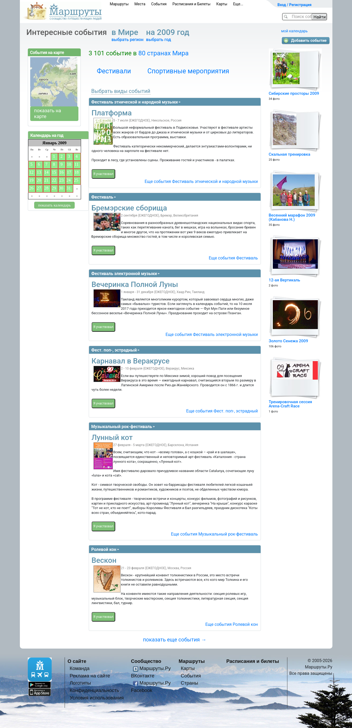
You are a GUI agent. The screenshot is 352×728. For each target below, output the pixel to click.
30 (61, 188)
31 (68, 188)
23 (61, 180)
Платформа (112, 113)
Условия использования (97, 697)
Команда (80, 668)
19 (31, 180)
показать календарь (54, 205)
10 (69, 164)
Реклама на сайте (90, 675)
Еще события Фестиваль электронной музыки (212, 334)
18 (76, 172)
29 (54, 188)
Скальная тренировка (289, 154)
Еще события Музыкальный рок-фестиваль (214, 534)
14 (46, 172)
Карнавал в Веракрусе (131, 361)
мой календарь (294, 31)
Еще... (238, 4)
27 (39, 188)
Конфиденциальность (94, 690)
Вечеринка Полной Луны (135, 284)
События (159, 4)
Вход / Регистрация (295, 5)
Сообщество (146, 661)
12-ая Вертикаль (284, 280)
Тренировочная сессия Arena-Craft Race (290, 403)
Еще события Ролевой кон (231, 624)
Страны (189, 683)
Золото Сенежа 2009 (288, 341)
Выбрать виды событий (120, 91)
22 (54, 180)
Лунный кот (112, 437)
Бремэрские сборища (129, 208)
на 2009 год (168, 32)
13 (39, 172)
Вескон (104, 560)
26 (31, 188)
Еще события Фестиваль (233, 257)
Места (140, 4)
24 (68, 180)
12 (31, 172)
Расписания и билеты (252, 661)
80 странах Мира (163, 53)
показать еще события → (174, 639)
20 (39, 180)
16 (61, 172)
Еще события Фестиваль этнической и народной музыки (201, 181)
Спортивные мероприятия (188, 71)
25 (76, 180)
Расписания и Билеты (191, 4)
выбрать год (158, 39)
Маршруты (119, 4)
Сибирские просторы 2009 (294, 93)
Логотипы (80, 683)
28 (46, 188)
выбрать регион (128, 39)
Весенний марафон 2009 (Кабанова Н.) (292, 217)
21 (46, 180)
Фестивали (114, 71)
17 (69, 172)
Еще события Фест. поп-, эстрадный (222, 411)
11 (76, 164)
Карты (222, 4)
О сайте (77, 661)
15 (54, 172)
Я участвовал (103, 174)
